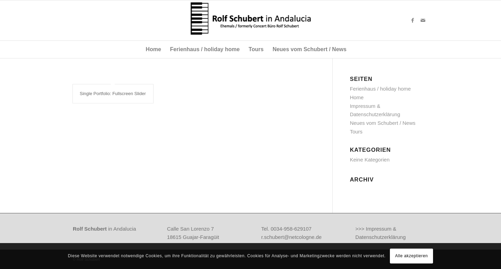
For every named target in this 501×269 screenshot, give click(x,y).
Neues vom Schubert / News (382, 123)
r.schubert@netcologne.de (291, 237)
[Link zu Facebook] (412, 20)
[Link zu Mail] (423, 20)
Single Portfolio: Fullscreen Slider (113, 93)
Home (357, 97)
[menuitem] (153, 49)
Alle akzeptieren (411, 255)
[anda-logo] (251, 20)
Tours (356, 131)
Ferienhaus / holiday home (380, 89)
